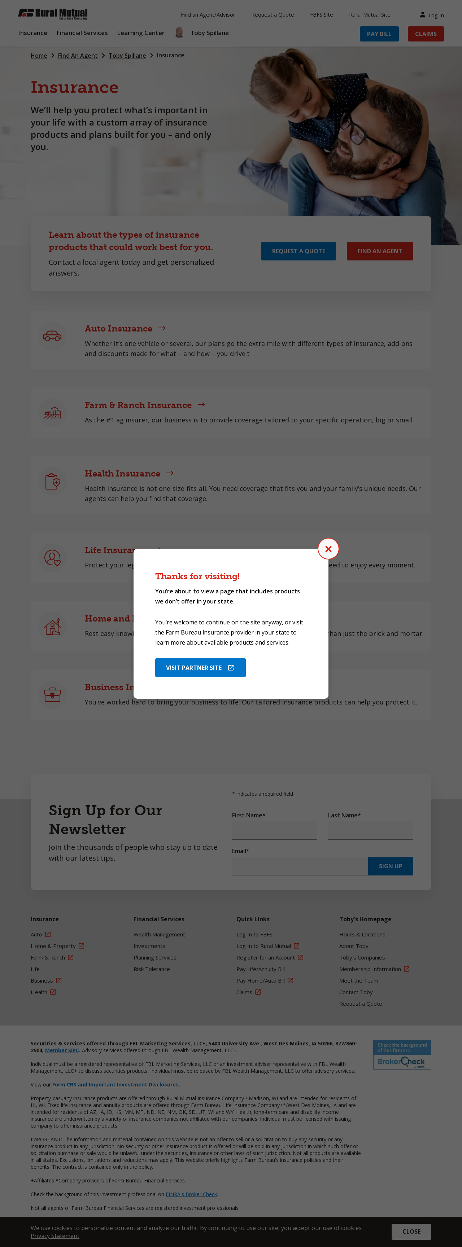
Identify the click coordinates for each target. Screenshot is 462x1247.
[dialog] (231, 624)
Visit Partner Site (194, 668)
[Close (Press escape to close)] (328, 548)
